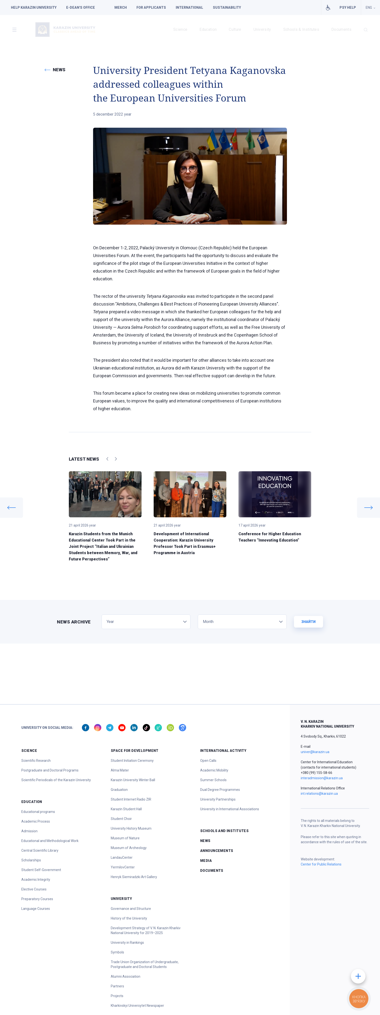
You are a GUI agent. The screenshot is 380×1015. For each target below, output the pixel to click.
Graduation (119, 790)
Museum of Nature (125, 838)
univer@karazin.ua (315, 752)
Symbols (117, 952)
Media (206, 861)
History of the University (129, 918)
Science (180, 29)
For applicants (151, 7)
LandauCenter (122, 857)
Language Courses (35, 909)
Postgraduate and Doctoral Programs (50, 770)
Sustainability (227, 7)
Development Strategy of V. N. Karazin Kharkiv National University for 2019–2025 (146, 930)
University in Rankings (127, 942)
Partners (117, 986)
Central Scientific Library (39, 850)
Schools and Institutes (224, 831)
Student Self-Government (41, 870)
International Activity (223, 751)
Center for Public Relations (321, 864)
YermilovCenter (123, 867)
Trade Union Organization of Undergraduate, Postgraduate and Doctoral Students (145, 964)
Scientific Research (36, 761)
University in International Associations (229, 809)
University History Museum (131, 828)
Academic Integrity (35, 879)
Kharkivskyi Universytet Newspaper (137, 1005)
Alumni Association (125, 976)
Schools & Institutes (301, 29)
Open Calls (208, 761)
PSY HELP (348, 7)
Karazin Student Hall (126, 809)
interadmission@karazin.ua (322, 778)
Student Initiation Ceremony (132, 761)
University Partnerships (218, 799)
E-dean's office (80, 7)
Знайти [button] (308, 622)
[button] (14, 29)
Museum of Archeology (129, 848)
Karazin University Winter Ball (133, 780)
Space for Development (134, 751)
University (262, 29)
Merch (120, 7)
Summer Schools (213, 780)
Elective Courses (34, 889)
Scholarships (31, 860)
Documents (341, 29)
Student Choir (121, 819)
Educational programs (38, 812)
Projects (117, 996)
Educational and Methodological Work (50, 841)
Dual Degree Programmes (220, 790)
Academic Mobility (214, 770)
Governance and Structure (131, 909)
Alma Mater (120, 770)
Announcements (216, 851)
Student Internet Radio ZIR (131, 799)
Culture (235, 29)
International (189, 7)
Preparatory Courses (37, 899)
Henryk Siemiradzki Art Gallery (134, 877)
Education (208, 29)
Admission (29, 831)
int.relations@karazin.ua (319, 793)
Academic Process (35, 821)
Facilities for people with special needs (328, 7)
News (205, 841)
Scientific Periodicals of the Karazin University (56, 780)
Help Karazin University (33, 7)
